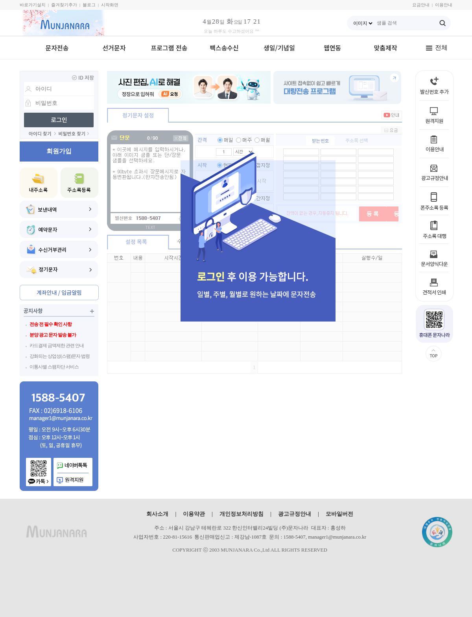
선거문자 (114, 47)
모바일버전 (339, 514)
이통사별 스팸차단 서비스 (54, 367)
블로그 (89, 4)
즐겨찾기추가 (64, 4)
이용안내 (443, 4)
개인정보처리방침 (241, 514)
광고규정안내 (294, 514)
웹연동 (332, 47)
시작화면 (109, 4)
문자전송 (57, 47)
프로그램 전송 (169, 47)
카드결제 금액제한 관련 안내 (57, 345)
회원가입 (59, 151)
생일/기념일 (279, 47)
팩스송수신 (224, 47)
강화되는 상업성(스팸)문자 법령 (60, 356)
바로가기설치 (33, 4)
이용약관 (194, 514)
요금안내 (421, 4)
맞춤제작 (385, 47)
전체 (437, 47)
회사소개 (157, 514)
